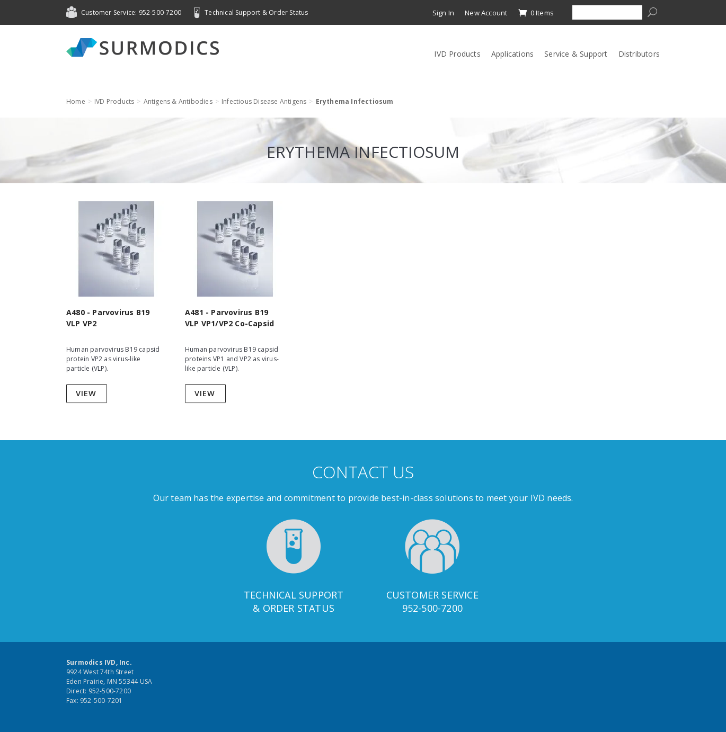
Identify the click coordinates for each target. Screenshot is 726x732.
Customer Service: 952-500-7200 (131, 12)
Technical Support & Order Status (256, 12)
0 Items (536, 12)
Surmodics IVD (145, 47)
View (86, 393)
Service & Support (575, 54)
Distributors (639, 54)
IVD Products (457, 54)
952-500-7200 (432, 608)
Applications (512, 54)
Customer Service (432, 594)
